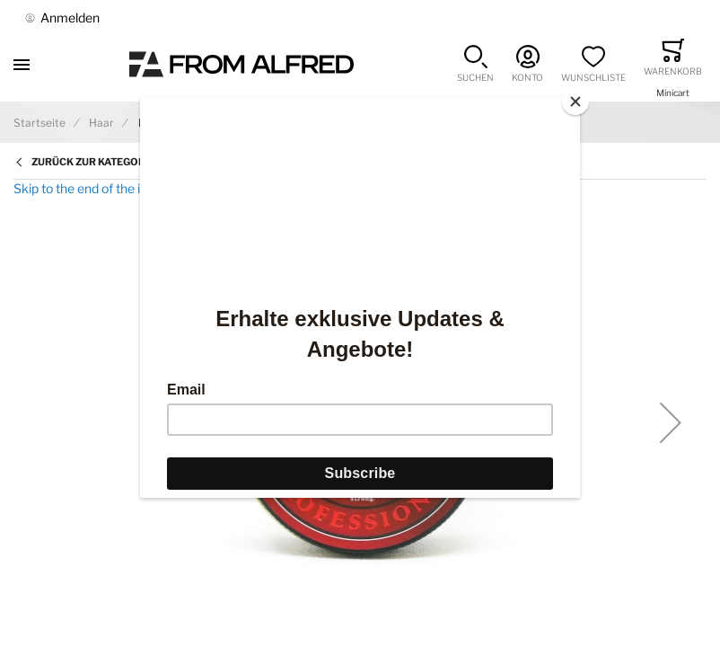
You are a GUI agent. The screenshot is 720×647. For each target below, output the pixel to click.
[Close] (575, 101)
